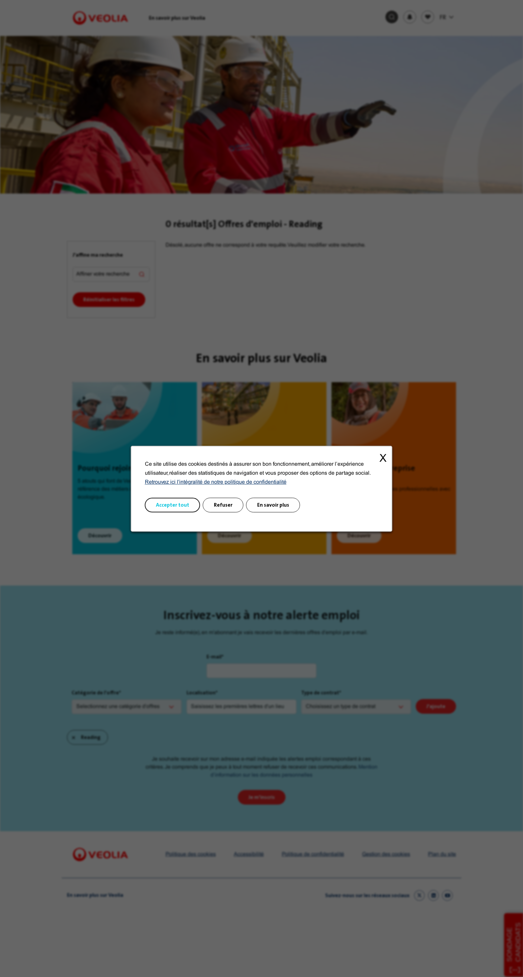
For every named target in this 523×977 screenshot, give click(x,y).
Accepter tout (172, 504)
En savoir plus (273, 504)
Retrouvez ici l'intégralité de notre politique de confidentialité (215, 482)
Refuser (223, 504)
